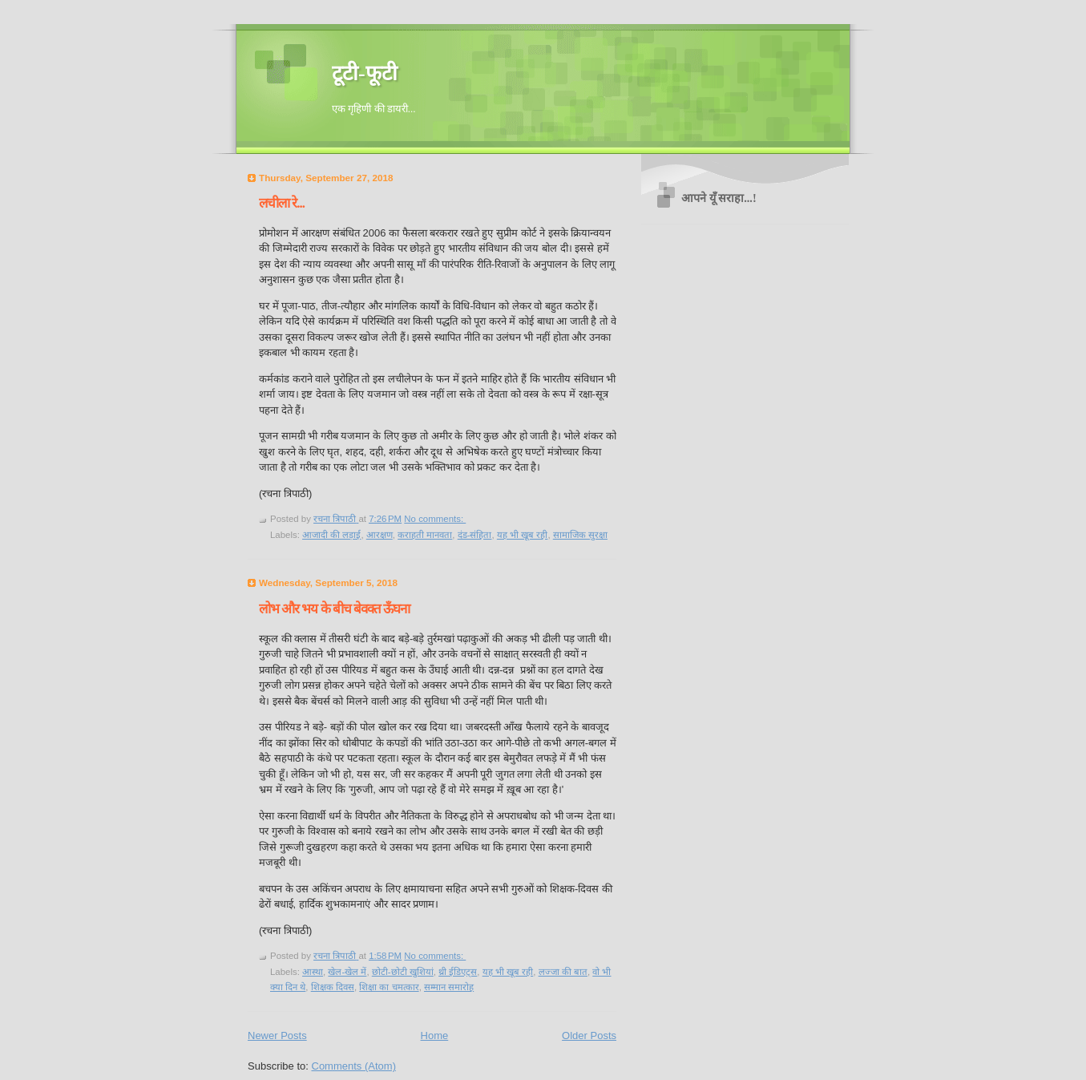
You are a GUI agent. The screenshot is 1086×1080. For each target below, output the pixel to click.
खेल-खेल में (347, 972)
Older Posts (589, 1035)
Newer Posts (277, 1035)
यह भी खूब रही (522, 535)
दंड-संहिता (475, 535)
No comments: (435, 519)
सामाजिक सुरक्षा (580, 535)
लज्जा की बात (563, 972)
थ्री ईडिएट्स (457, 972)
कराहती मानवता (425, 535)
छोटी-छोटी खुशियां (403, 972)
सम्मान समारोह (449, 987)
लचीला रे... (282, 203)
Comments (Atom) (354, 1066)
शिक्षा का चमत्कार (388, 987)
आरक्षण (379, 535)
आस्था (312, 972)
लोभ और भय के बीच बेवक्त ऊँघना (334, 609)
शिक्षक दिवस (332, 987)
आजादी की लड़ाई (331, 535)
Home (435, 1035)
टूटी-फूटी (365, 73)
